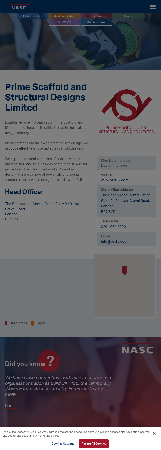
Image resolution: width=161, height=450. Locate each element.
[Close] (154, 433)
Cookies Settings (63, 443)
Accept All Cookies (94, 443)
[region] (80, 438)
